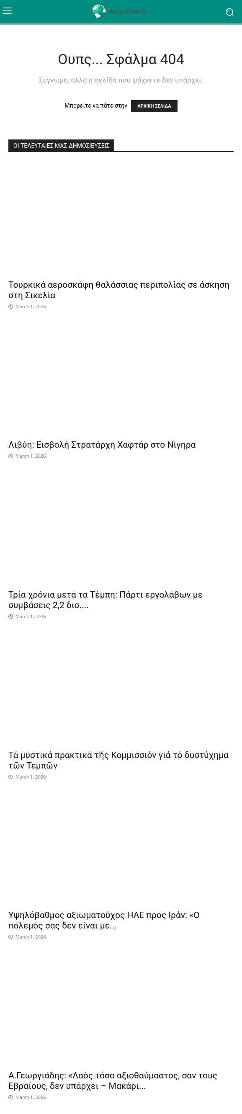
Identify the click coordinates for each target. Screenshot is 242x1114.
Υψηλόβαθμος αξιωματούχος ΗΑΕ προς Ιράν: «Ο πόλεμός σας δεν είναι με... (104, 920)
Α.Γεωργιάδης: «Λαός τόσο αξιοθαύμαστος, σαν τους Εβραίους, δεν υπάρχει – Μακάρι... (112, 1080)
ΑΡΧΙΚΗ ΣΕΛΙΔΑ (154, 106)
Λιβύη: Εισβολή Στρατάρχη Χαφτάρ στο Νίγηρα (102, 445)
